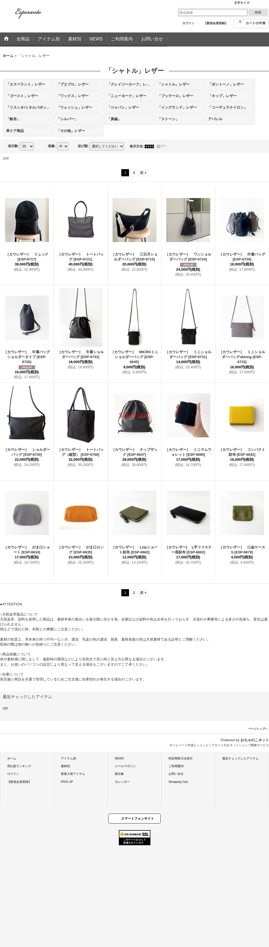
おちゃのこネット (254, 740)
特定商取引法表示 (181, 758)
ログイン (188, 23)
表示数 (13, 146)
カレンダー (122, 781)
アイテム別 (68, 758)
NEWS (119, 758)
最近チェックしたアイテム (240, 758)
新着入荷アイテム (73, 773)
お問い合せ (176, 773)
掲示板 (119, 773)
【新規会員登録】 (216, 23)
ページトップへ (258, 728)
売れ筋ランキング (19, 766)
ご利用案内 (176, 766)
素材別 (65, 766)
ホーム (11, 758)
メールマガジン (125, 766)
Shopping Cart (178, 781)
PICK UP (67, 781)
